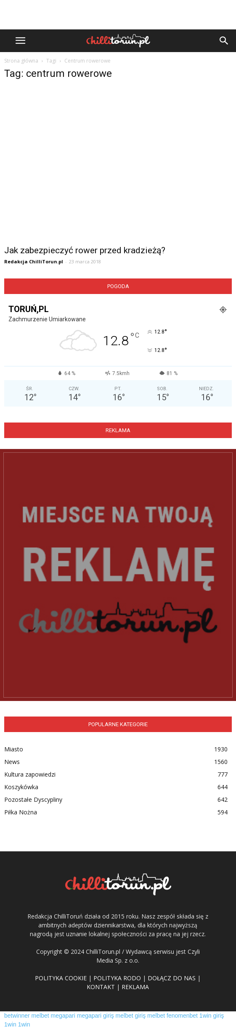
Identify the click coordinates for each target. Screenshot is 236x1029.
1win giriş (211, 1015)
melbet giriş (131, 1015)
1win (10, 1024)
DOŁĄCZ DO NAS (172, 978)
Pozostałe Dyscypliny (33, 799)
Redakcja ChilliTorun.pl (33, 261)
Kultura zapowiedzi (30, 774)
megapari (63, 1015)
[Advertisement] (118, 14)
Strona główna (21, 60)
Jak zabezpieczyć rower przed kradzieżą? (84, 250)
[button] (224, 40)
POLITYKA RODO (117, 978)
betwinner (17, 1015)
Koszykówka (21, 787)
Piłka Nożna (20, 812)
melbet (40, 1015)
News (12, 762)
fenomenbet (182, 1015)
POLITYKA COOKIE (61, 978)
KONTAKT (101, 987)
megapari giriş (95, 1015)
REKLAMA (135, 987)
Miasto (13, 749)
